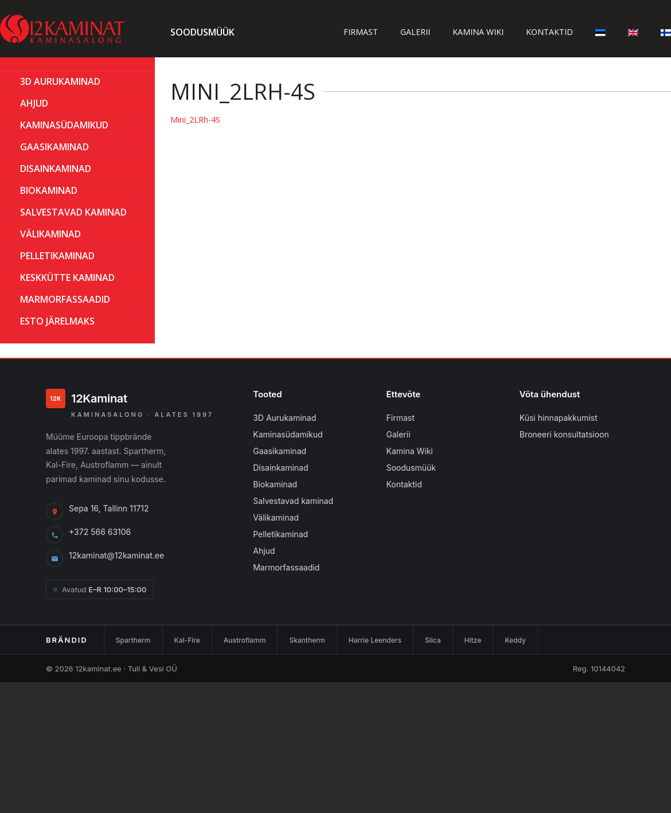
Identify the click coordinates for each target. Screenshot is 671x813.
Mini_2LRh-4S (195, 119)
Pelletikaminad (280, 534)
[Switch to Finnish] (666, 31)
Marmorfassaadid (286, 567)
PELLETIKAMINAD (57, 255)
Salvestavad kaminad (73, 212)
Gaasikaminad (279, 451)
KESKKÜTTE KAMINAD (67, 277)
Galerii (415, 31)
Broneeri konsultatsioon (564, 434)
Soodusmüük (202, 32)
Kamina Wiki (409, 451)
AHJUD (34, 103)
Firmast (361, 31)
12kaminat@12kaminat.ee (116, 555)
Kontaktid (549, 31)
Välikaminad (50, 234)
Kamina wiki (478, 31)
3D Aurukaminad (60, 81)
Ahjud (264, 551)
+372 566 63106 (100, 532)
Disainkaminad (55, 168)
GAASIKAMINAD (54, 146)
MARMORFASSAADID (65, 299)
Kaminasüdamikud (64, 125)
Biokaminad (275, 484)
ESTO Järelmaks (57, 321)
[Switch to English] (633, 31)
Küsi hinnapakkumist (559, 418)
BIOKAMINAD (48, 190)
